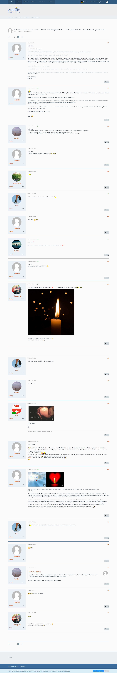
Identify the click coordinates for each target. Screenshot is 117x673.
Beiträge (11, 57)
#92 (108, 380)
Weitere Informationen (98, 671)
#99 (108, 590)
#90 (108, 284)
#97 (108, 544)
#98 (108, 567)
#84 (108, 148)
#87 (108, 216)
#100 (108, 612)
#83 (108, 126)
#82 (108, 88)
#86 (108, 194)
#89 (108, 261)
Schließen (107, 671)
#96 (108, 522)
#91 (108, 358)
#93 (108, 403)
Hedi (30, 457)
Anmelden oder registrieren (96, 2)
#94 (108, 441)
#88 (108, 239)
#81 (108, 42)
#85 (108, 171)
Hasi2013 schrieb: (35, 572)
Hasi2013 (17, 31)
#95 (108, 469)
